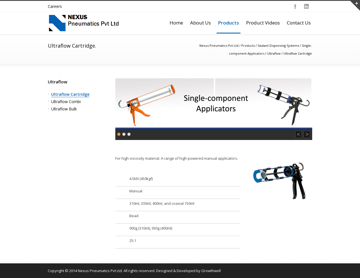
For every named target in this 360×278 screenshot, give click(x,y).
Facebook (295, 6)
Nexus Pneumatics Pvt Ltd (218, 45)
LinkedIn (306, 6)
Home (176, 22)
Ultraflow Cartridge (70, 94)
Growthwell (211, 270)
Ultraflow (274, 53)
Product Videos (263, 22)
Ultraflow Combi (66, 101)
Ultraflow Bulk (64, 109)
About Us (200, 22)
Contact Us (299, 22)
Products (228, 22)
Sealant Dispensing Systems (278, 45)
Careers (55, 6)
